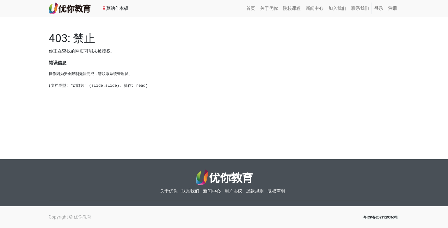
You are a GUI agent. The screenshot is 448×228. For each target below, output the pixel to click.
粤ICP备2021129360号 (380, 217)
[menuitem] (251, 8)
